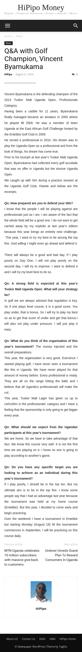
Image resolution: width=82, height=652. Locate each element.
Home (8, 36)
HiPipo (8, 74)
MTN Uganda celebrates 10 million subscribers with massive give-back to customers (22, 557)
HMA (52, 639)
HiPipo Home (68, 639)
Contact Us (28, 639)
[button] (76, 26)
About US (12, 639)
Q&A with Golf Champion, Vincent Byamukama (33, 59)
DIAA (42, 639)
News (19, 36)
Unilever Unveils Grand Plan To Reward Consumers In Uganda (61, 555)
